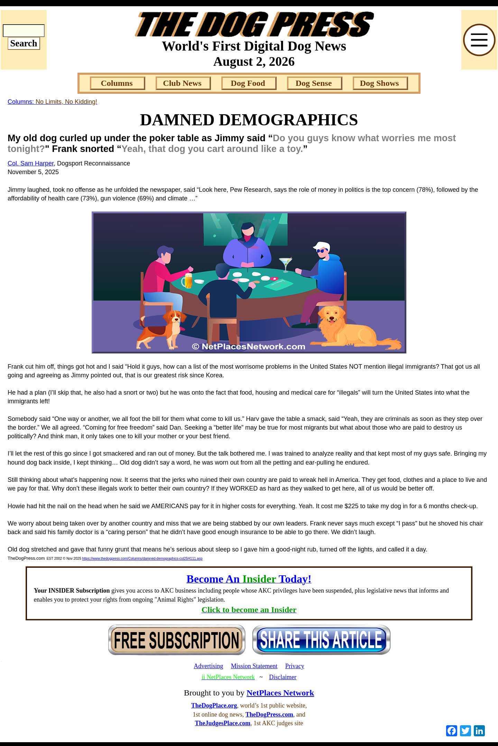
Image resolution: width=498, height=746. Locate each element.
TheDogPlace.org (214, 705)
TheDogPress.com (269, 714)
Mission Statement (254, 666)
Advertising (208, 666)
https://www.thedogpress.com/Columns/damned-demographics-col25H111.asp (142, 558)
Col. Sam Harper (31, 163)
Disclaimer (282, 677)
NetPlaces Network (280, 692)
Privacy (294, 666)
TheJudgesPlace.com (222, 723)
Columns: (52, 101)
